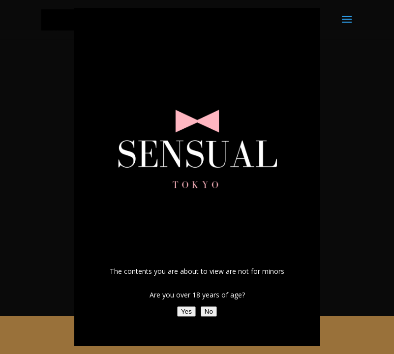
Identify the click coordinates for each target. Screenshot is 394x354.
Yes (186, 311)
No (209, 311)
